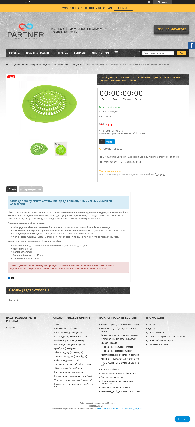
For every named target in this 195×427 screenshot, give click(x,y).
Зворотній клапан (109, 343)
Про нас (63, 53)
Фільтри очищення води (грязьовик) (118, 339)
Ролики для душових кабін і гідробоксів (73, 376)
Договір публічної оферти (160, 340)
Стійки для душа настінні (66, 360)
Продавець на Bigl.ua (97, 406)
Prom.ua (111, 403)
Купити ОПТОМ (100, 53)
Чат (182, 419)
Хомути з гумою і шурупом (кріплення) (73, 380)
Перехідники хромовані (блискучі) (117, 351)
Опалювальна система (112, 377)
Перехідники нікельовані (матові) (117, 347)
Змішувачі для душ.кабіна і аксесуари (72, 364)
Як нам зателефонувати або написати (166, 336)
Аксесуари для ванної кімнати (115, 387)
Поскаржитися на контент (108, 409)
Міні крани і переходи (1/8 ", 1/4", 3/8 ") (120, 359)
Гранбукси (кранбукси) (65, 348)
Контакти (80, 53)
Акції (56, 324)
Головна (14, 53)
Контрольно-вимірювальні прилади (118, 373)
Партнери (12, 327)
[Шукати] (181, 53)
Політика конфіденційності (132, 409)
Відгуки (151, 328)
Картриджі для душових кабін (68, 372)
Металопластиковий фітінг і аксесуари (120, 355)
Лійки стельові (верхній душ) (68, 368)
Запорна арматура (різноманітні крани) (120, 324)
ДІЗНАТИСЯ (123, 8)
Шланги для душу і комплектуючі (70, 336)
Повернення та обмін (158, 344)
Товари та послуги (37, 53)
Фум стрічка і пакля (110, 369)
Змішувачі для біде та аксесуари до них (120, 391)
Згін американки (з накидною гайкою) (119, 335)
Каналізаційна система (65, 328)
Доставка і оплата (156, 332)
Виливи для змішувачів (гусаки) (69, 344)
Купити (109, 141)
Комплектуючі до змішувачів (68, 332)
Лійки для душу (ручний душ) (68, 352)
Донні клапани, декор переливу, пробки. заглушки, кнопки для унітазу (48, 64)
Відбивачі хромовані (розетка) (69, 340)
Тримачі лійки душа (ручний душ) (70, 356)
